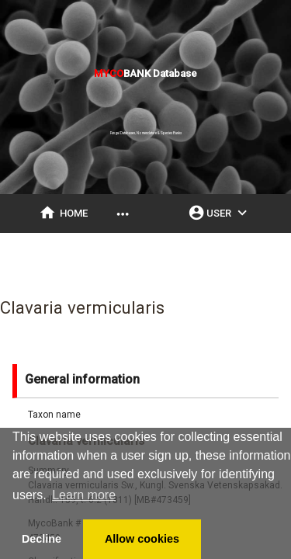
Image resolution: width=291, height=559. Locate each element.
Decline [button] (41, 539)
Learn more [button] (84, 495)
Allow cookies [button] (142, 539)
